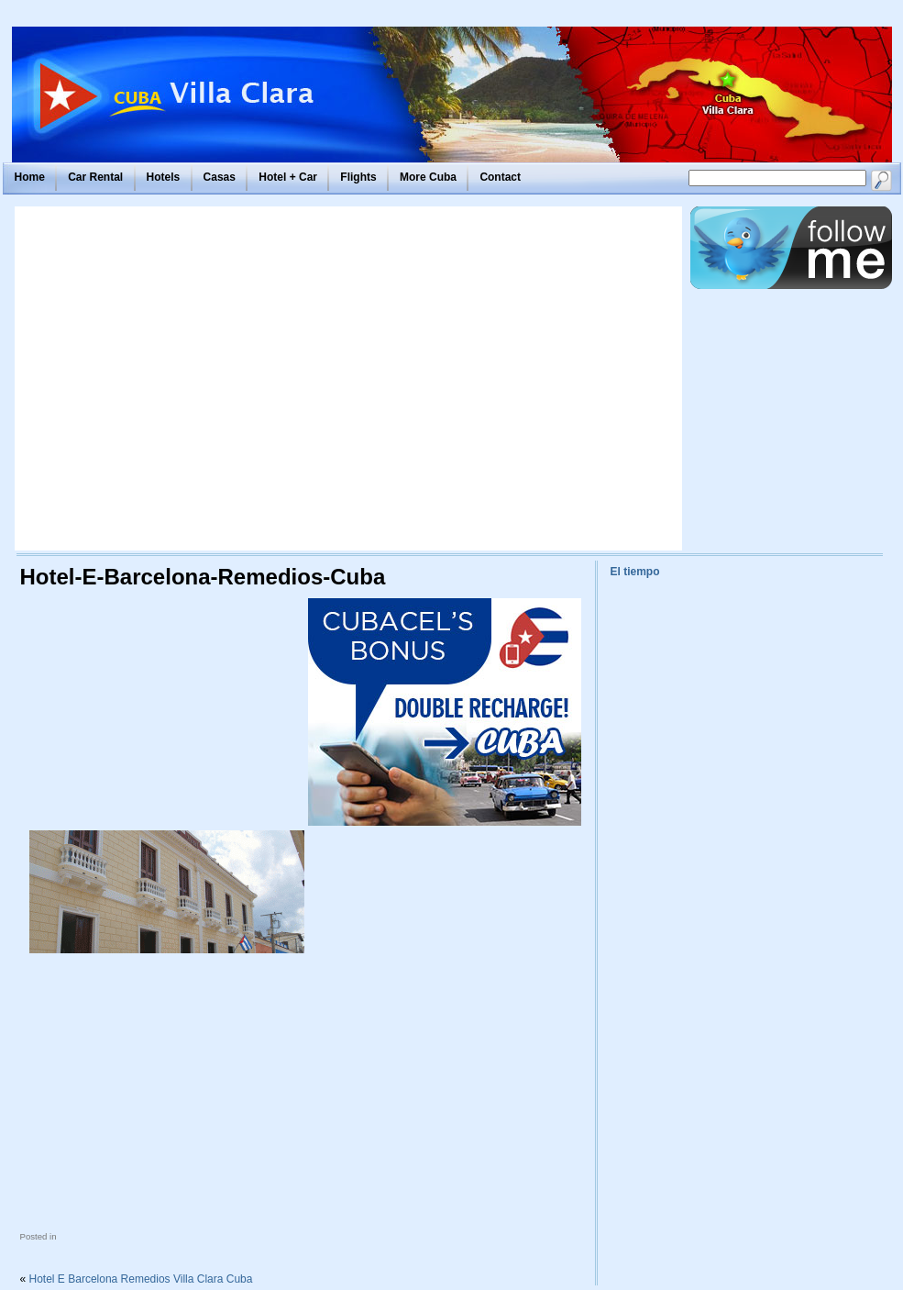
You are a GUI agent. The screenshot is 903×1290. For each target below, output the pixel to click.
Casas (220, 177)
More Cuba (428, 177)
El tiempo (635, 571)
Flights (358, 177)
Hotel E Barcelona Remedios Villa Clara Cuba (141, 1279)
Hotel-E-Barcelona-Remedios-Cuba (203, 576)
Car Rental (95, 177)
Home (30, 177)
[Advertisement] (175, 378)
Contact (500, 177)
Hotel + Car (288, 177)
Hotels (164, 177)
